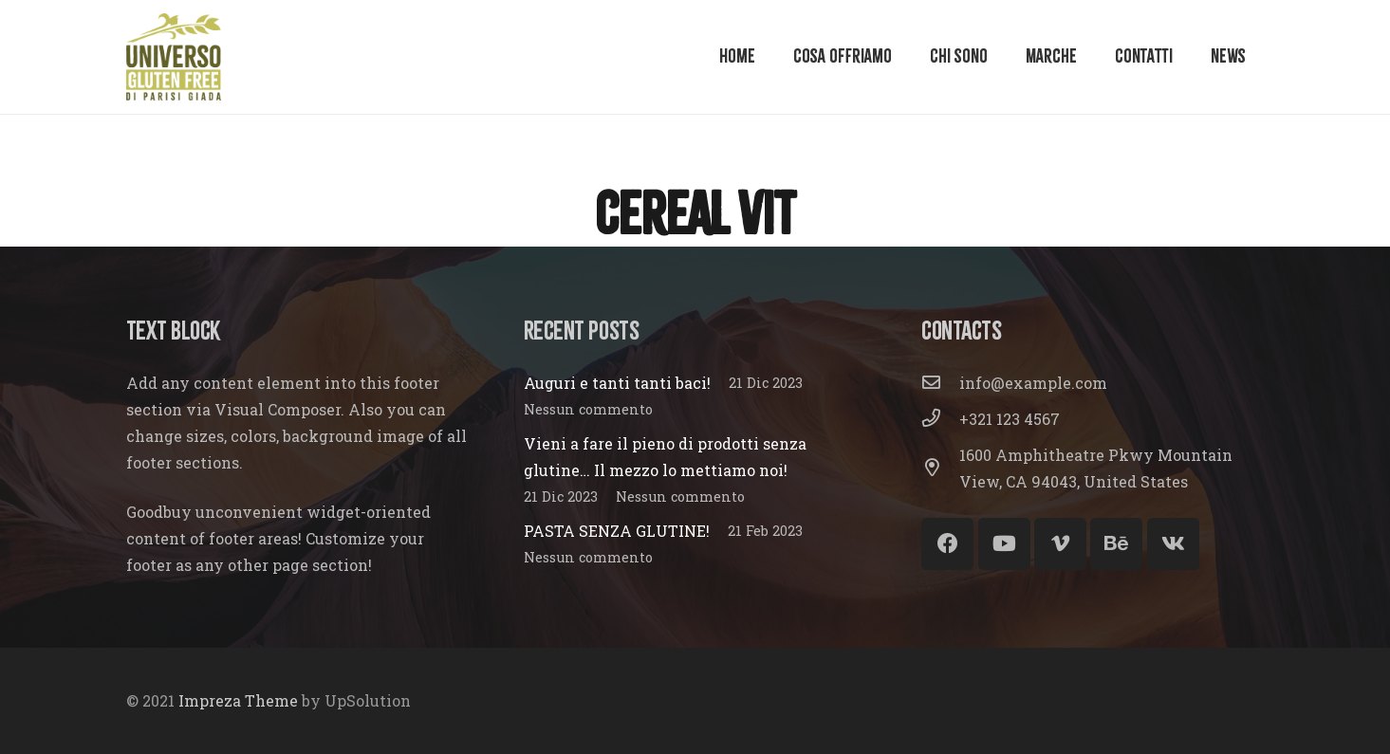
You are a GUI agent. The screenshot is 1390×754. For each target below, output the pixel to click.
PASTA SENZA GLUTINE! (617, 531)
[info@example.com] (940, 383)
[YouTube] (1004, 544)
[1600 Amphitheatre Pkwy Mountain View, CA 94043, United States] (940, 468)
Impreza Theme (238, 700)
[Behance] (1116, 544)
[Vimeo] (1060, 544)
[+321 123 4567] (940, 419)
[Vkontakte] (1173, 544)
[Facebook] (947, 544)
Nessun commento (588, 409)
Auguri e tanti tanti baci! (617, 383)
